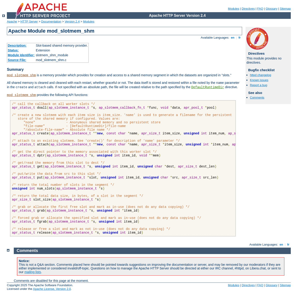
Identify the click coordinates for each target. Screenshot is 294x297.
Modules (233, 8)
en (232, 37)
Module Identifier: (21, 55)
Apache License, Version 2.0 (52, 289)
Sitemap (285, 8)
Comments (257, 97)
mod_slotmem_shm (21, 75)
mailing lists (32, 272)
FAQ (260, 8)
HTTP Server (29, 21)
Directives (248, 8)
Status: (13, 50)
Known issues (259, 80)
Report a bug (258, 85)
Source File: (17, 60)
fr (240, 37)
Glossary (271, 8)
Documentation (51, 21)
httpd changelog (260, 75)
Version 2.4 (72, 21)
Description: (17, 45)
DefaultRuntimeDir (207, 87)
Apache (12, 21)
